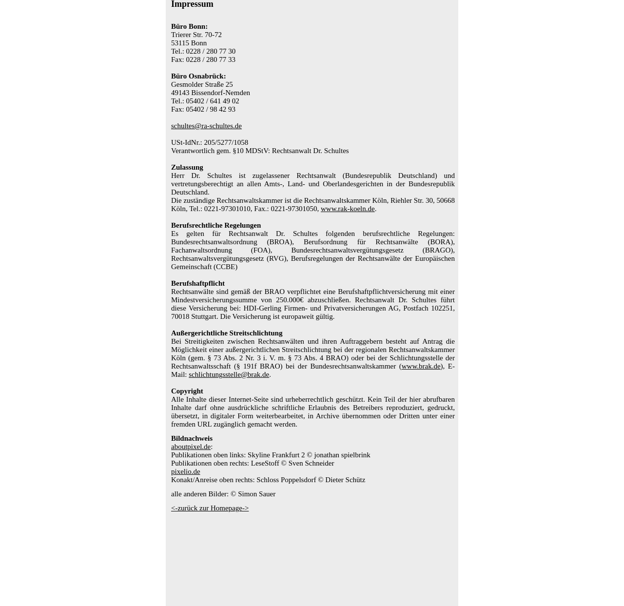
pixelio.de (185, 471)
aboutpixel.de (191, 446)
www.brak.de (421, 366)
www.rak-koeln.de (348, 209)
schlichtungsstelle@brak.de (229, 374)
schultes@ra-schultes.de (206, 126)
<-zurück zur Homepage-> (210, 508)
